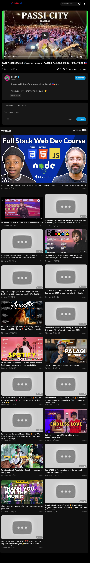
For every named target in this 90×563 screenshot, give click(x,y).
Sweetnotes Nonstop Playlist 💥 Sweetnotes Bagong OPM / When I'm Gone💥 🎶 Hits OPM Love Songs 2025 (66, 507)
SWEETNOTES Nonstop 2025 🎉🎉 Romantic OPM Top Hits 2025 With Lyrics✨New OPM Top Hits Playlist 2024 (21, 543)
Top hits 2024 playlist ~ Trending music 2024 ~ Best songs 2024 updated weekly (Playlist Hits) (21, 292)
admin (15, 77)
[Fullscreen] (85, 56)
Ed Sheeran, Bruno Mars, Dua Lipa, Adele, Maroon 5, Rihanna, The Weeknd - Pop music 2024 (21, 256)
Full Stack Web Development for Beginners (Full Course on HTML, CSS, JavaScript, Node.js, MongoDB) (43, 185)
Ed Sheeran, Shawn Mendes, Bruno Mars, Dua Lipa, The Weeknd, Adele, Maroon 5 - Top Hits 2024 (66, 256)
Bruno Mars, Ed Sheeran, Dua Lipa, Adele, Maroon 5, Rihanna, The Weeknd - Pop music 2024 (21, 364)
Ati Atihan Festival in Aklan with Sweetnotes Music (22, 223)
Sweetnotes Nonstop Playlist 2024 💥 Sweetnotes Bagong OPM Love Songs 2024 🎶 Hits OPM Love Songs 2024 (66, 400)
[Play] (5, 56)
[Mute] (81, 56)
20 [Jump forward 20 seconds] (77, 56)
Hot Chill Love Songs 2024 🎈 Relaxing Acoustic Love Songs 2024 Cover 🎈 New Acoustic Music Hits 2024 (21, 329)
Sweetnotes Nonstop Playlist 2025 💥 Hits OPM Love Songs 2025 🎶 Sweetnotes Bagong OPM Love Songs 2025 (20, 436)
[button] (85, 4)
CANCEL (70, 119)
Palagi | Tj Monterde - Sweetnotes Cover (62, 365)
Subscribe (79, 78)
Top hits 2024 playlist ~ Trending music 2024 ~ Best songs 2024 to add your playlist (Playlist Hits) (64, 293)
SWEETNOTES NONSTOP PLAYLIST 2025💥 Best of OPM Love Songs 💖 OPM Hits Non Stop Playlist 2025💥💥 (21, 400)
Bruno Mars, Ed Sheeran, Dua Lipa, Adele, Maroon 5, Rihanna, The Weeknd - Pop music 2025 (65, 221)
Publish (81, 119)
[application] (45, 35)
